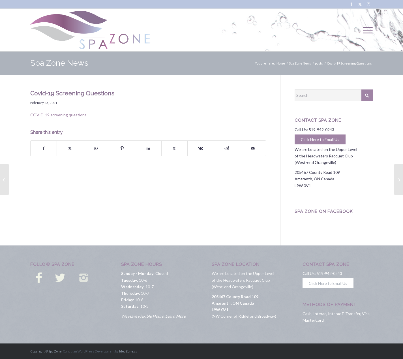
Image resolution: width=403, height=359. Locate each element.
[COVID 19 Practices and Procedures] (4, 179)
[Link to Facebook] (351, 4)
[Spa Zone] (90, 30)
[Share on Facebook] (44, 148)
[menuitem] (366, 30)
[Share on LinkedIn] (148, 148)
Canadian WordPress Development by (91, 351)
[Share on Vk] (200, 148)
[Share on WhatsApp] (96, 148)
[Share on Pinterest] (122, 148)
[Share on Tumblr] (174, 148)
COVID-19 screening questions (58, 114)
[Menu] (366, 30)
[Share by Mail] (253, 148)
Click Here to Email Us (320, 139)
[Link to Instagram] (368, 4)
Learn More (175, 316)
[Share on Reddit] (227, 148)
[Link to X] (360, 4)
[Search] (334, 95)
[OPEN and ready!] (398, 179)
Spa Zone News (59, 63)
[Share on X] (70, 148)
